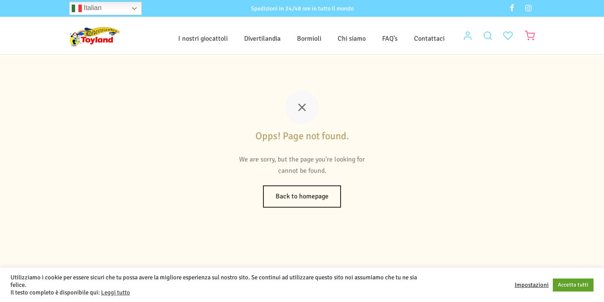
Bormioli (309, 38)
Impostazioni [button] (532, 285)
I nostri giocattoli (203, 38)
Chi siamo (352, 38)
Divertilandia (262, 38)
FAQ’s (390, 38)
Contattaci (429, 38)
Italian (87, 8)
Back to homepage (302, 196)
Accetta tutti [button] (573, 284)
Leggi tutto (115, 292)
